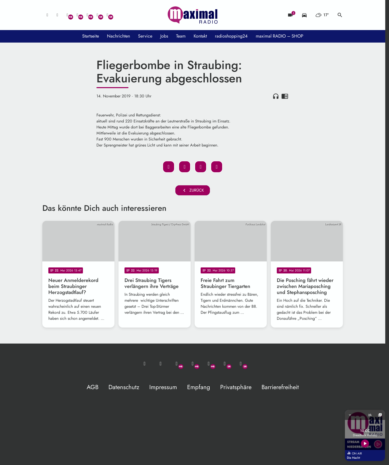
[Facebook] (77, 15)
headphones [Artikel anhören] (275, 96)
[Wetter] (322, 15)
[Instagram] (87, 15)
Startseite (90, 36)
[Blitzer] (290, 15)
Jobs (164, 36)
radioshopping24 (231, 36)
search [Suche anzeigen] (340, 15)
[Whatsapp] (67, 15)
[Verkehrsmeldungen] (304, 15)
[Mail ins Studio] (47, 15)
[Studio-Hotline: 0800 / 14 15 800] (57, 15)
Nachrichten (118, 36)
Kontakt (200, 36)
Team (181, 36)
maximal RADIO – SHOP (279, 36)
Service (145, 36)
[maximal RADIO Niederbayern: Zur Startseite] (193, 15)
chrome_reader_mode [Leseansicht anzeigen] (284, 96)
